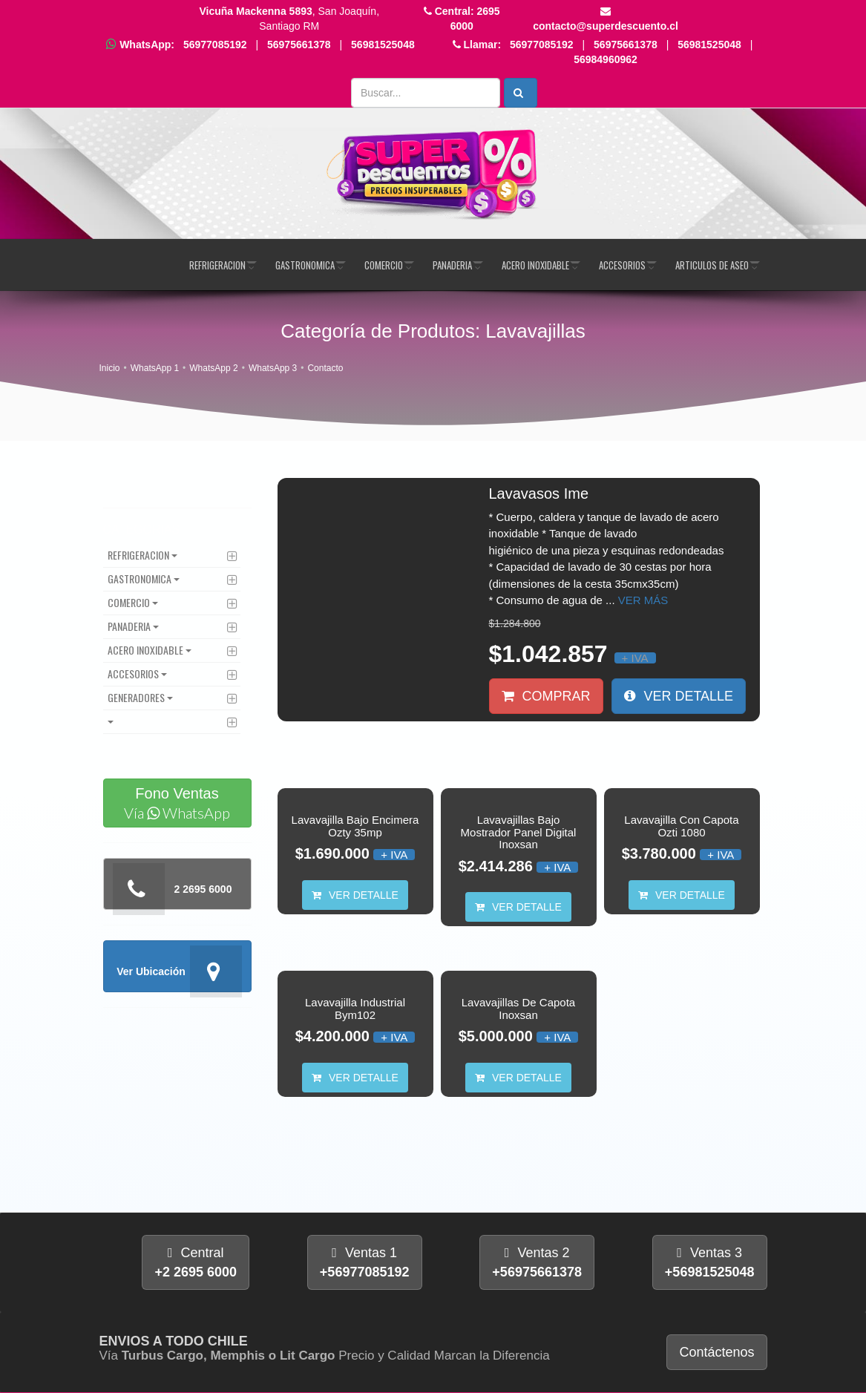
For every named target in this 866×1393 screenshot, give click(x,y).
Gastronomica (305, 265)
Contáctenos (716, 1352)
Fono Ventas (177, 803)
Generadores (136, 697)
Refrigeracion (217, 265)
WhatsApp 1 (155, 369)
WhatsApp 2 (213, 369)
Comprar (546, 696)
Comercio (383, 265)
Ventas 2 (537, 1262)
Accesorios (622, 265)
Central (195, 1262)
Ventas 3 (710, 1262)
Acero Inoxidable (535, 265)
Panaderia (452, 265)
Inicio (109, 369)
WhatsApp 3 (273, 369)
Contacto (325, 369)
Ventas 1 (365, 1262)
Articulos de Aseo (712, 265)
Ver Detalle (678, 696)
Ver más (643, 600)
